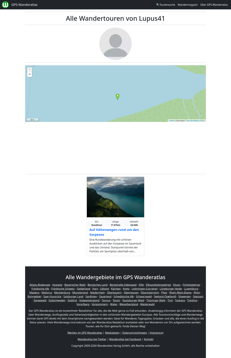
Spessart (198, 296)
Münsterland (80, 292)
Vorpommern (100, 304)
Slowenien (184, 296)
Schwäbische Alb (124, 296)
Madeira (34, 292)
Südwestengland (89, 300)
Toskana (180, 300)
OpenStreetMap (192, 121)
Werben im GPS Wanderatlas (85, 333)
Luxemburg (191, 288)
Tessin (116, 300)
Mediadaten (112, 333)
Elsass (176, 285)
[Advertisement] (115, 147)
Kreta (126, 288)
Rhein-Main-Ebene (180, 292)
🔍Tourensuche (165, 4)
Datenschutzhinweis (134, 333)
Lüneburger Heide (171, 288)
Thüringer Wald (155, 300)
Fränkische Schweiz (63, 288)
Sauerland (105, 296)
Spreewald (40, 300)
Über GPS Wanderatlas (214, 4)
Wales (113, 304)
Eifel (141, 285)
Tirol (170, 300)
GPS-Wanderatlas (24, 4)
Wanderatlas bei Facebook (125, 339)
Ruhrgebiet (34, 296)
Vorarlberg (82, 304)
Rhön (197, 292)
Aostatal (57, 285)
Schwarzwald (144, 296)
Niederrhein (97, 292)
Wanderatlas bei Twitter (92, 339)
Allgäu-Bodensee (39, 285)
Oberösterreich (150, 292)
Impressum (157, 333)
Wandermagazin (188, 4)
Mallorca (47, 292)
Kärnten (116, 288)
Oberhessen (131, 292)
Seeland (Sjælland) (165, 296)
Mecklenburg (62, 292)
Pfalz (164, 292)
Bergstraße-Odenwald (123, 285)
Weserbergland (128, 304)
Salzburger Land (73, 296)
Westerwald (147, 304)
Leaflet (171, 121)
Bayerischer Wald (74, 285)
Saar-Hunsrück (52, 296)
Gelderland (83, 288)
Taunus (106, 300)
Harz (95, 288)
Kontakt (148, 339)
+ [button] (30, 69)
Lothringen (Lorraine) (144, 288)
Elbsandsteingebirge (158, 285)
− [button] (30, 74)
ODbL (202, 121)
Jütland (104, 288)
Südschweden (57, 300)
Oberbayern (114, 292)
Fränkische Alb (40, 288)
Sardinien (91, 296)
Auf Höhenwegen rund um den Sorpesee (114, 232)
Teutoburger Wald (133, 300)
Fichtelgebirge (191, 285)
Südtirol (72, 300)
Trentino (192, 300)
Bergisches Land (98, 285)
